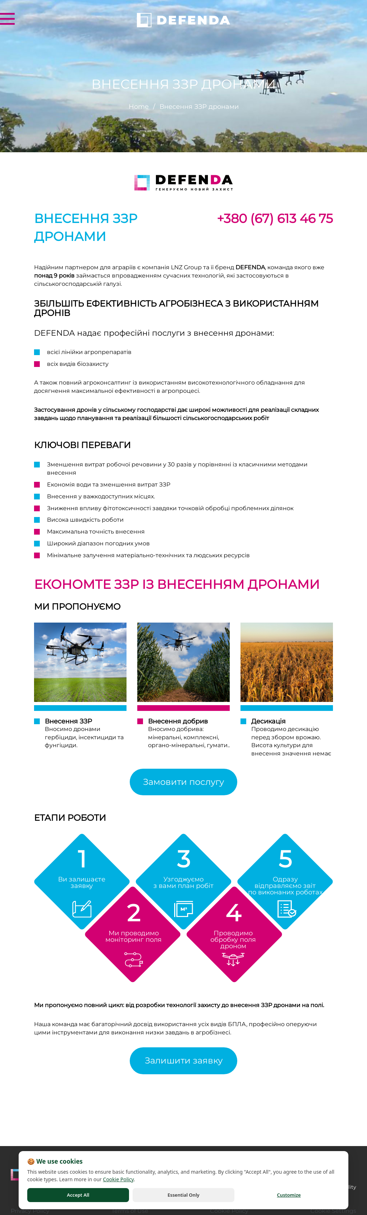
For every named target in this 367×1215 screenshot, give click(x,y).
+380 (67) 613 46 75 (275, 218)
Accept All (78, 1195)
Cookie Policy (118, 1179)
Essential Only (184, 1195)
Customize (289, 1195)
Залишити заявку (184, 1060)
